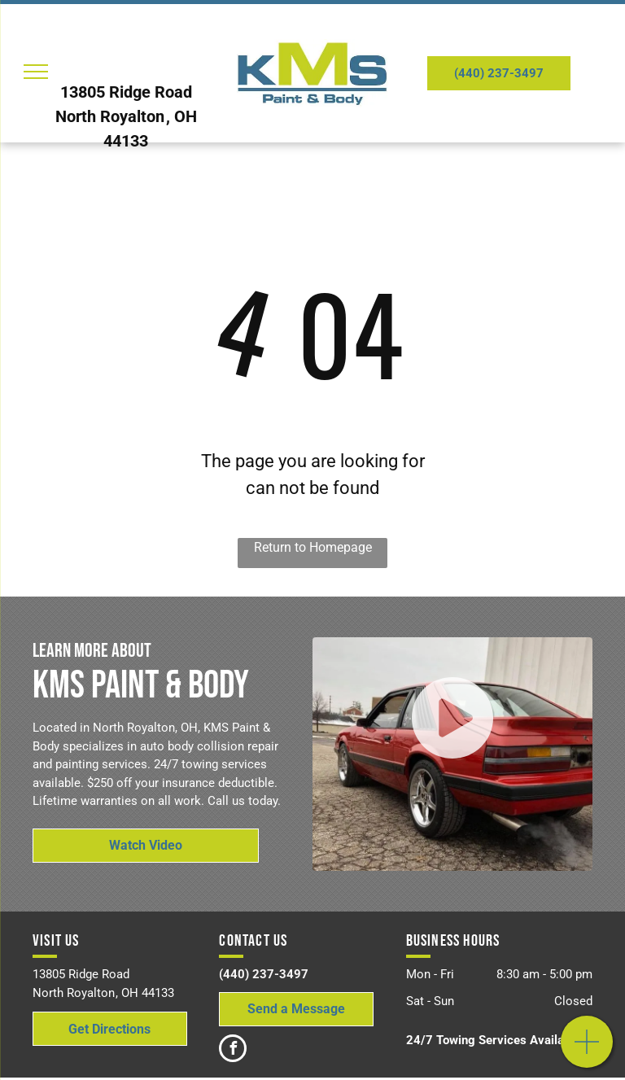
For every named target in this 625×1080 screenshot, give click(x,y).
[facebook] (233, 1050)
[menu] (36, 71)
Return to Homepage (313, 547)
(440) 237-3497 (263, 974)
